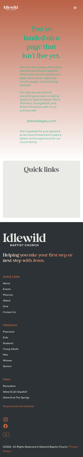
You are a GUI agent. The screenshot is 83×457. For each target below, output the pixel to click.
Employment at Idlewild (18, 406)
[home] (11, 8)
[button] (75, 8)
